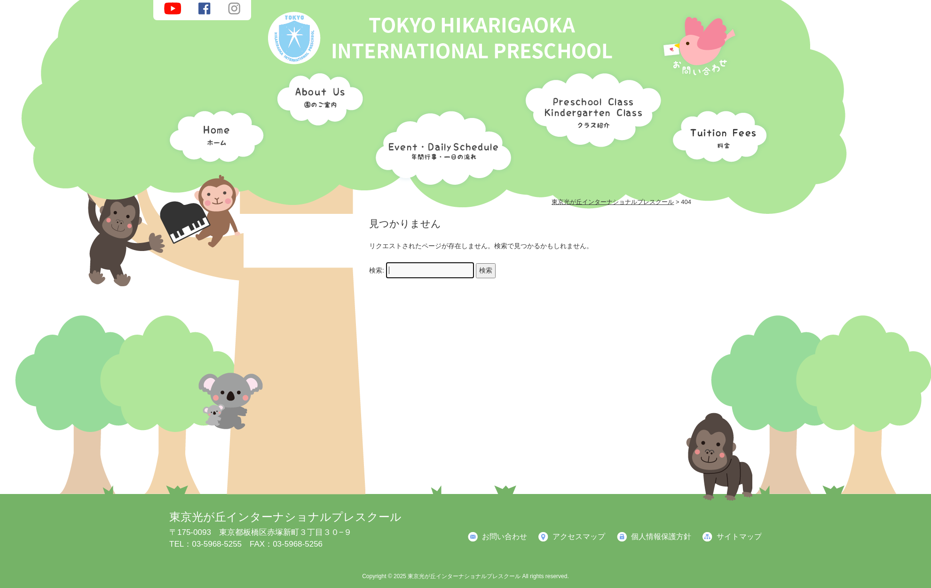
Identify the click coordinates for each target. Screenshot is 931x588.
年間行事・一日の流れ (441, 145)
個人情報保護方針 (661, 537)
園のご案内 (317, 101)
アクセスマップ (578, 537)
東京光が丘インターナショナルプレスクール (285, 516)
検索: (376, 270)
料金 (717, 134)
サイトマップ (739, 537)
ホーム (214, 134)
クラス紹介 (589, 106)
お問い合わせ (504, 537)
